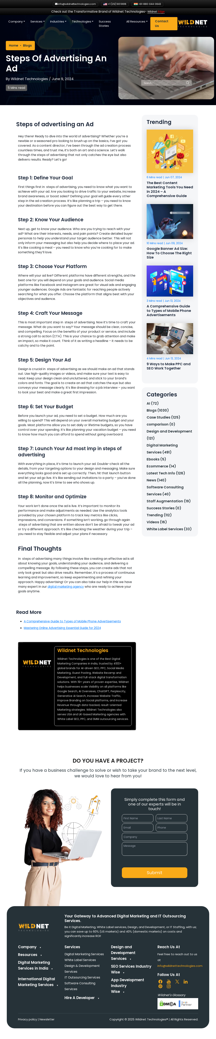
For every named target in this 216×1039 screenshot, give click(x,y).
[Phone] (171, 828)
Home (13, 45)
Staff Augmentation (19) (169, 502)
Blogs (27, 45)
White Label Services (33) (169, 530)
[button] (154, 872)
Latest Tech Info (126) (166, 474)
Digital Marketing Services (84, 954)
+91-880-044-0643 (158, 4)
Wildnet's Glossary (171, 995)
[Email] (137, 828)
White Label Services (80, 960)
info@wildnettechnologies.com (179, 966)
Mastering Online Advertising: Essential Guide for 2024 (64, 628)
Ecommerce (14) (161, 467)
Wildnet (156, 12)
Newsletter (48, 1019)
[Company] (154, 837)
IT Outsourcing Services (82, 977)
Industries (90, 22)
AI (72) (153, 404)
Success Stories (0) (164, 509)
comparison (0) (161, 425)
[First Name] (137, 818)
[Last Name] (171, 818)
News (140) (156, 481)
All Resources (168, 22)
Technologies (114, 22)
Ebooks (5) (156, 460)
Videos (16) (157, 523)
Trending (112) (159, 516)
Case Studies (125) (163, 418)
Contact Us (194, 24)
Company (49, 22)
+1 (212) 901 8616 (116, 4)
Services (70, 22)
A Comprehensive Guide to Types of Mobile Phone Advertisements (74, 621)
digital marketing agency (67, 586)
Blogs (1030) (158, 411)
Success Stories (138, 24)
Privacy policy (27, 1019)
